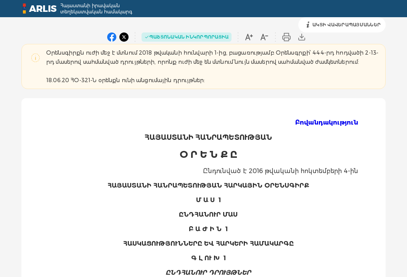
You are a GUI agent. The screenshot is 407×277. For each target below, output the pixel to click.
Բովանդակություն (326, 122)
